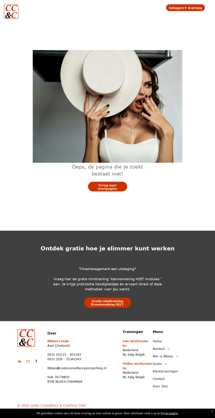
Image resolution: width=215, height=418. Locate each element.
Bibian (52, 368)
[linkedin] (19, 362)
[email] (28, 362)
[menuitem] (37, 9)
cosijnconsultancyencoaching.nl (82, 368)
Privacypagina (169, 413)
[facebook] (36, 362)
